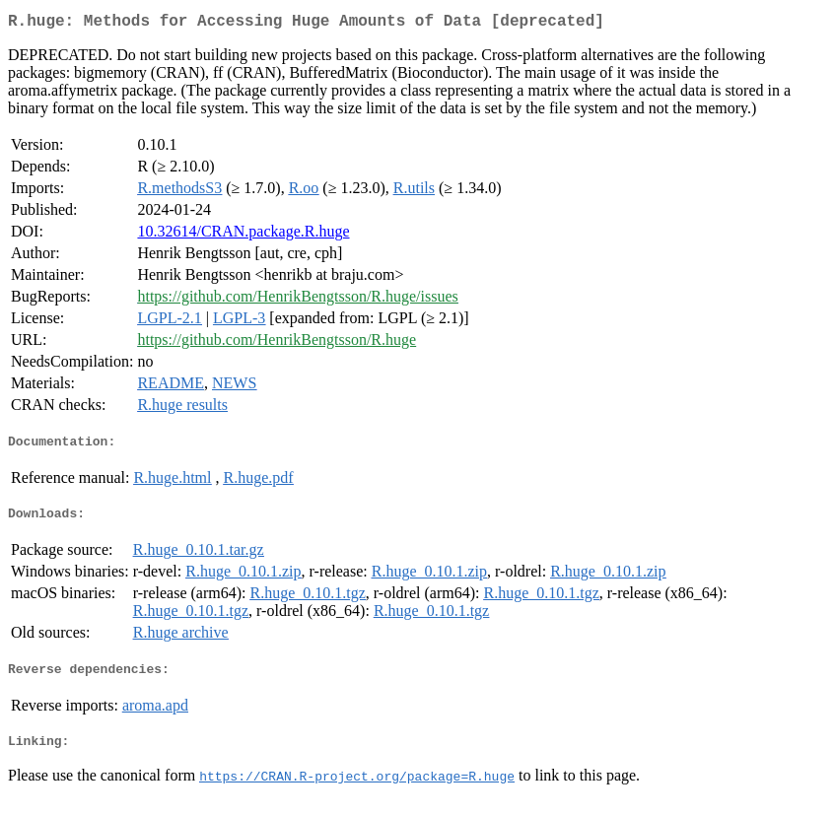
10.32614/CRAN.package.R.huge (243, 235)
